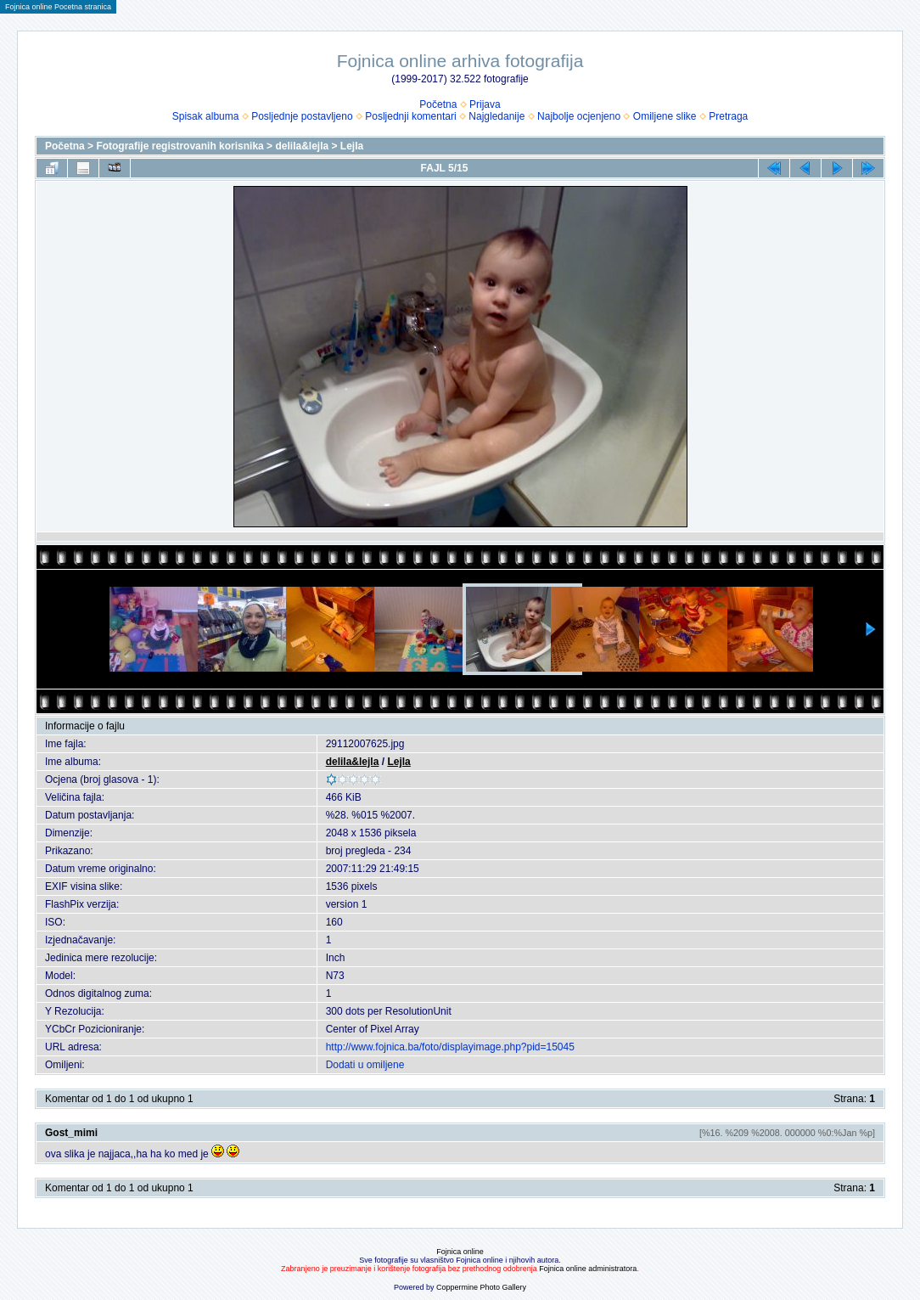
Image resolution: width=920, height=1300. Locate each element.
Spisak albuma (205, 116)
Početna (438, 104)
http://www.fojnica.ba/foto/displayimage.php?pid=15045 (450, 1047)
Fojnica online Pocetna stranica (58, 7)
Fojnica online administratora (588, 1268)
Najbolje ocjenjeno (578, 116)
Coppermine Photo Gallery (481, 1287)
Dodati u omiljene (365, 1065)
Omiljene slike (665, 116)
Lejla (351, 146)
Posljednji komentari (410, 116)
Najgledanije (496, 116)
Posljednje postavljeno (301, 116)
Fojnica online (460, 1251)
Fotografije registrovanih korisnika (179, 146)
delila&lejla (301, 146)
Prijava (485, 104)
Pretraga (728, 116)
